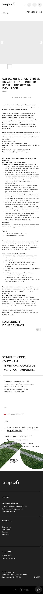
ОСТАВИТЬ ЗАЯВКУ (13, 461)
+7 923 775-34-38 (33, 12)
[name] (22, 407)
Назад (5, 13)
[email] (22, 421)
